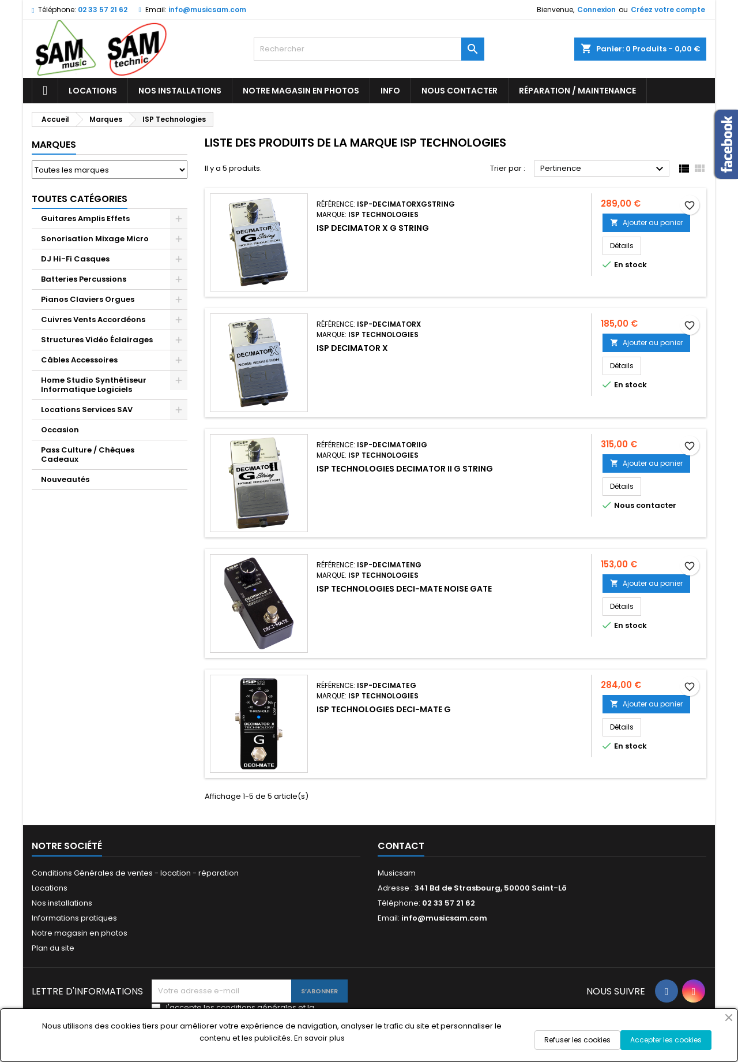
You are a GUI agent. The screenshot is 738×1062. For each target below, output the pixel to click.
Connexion (596, 9)
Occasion (60, 429)
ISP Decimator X (352, 348)
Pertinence (603, 169)
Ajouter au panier (646, 222)
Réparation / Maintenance (577, 90)
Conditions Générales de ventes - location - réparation (135, 872)
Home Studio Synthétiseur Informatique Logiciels (93, 385)
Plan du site (53, 948)
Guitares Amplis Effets (85, 218)
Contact (401, 845)
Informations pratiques (74, 918)
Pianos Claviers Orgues (87, 299)
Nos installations (179, 90)
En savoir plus (319, 1038)
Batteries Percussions (83, 279)
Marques (54, 144)
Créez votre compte (668, 9)
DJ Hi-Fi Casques (75, 258)
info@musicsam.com (207, 9)
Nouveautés (65, 479)
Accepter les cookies (666, 1040)
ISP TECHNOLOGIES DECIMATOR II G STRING (405, 468)
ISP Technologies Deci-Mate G (384, 709)
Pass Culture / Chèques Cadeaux (87, 454)
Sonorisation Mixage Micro (95, 238)
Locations (93, 90)
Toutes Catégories (79, 198)
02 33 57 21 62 (102, 9)
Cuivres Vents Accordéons (93, 319)
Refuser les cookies (577, 1040)
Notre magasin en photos (301, 90)
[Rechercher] (369, 49)
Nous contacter (459, 90)
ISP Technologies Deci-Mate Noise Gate (404, 588)
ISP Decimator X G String (373, 228)
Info (390, 90)
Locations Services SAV (87, 409)
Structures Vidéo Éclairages (97, 339)
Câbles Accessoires (79, 359)
